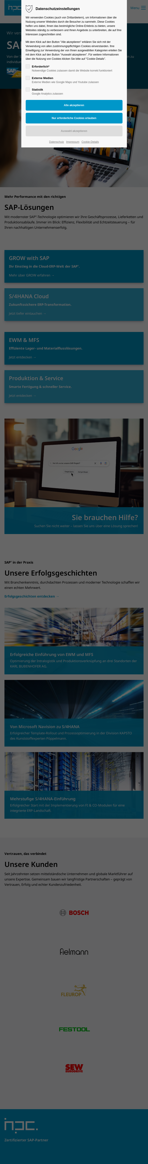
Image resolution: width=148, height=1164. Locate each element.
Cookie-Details (90, 141)
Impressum (72, 141)
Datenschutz (56, 141)
